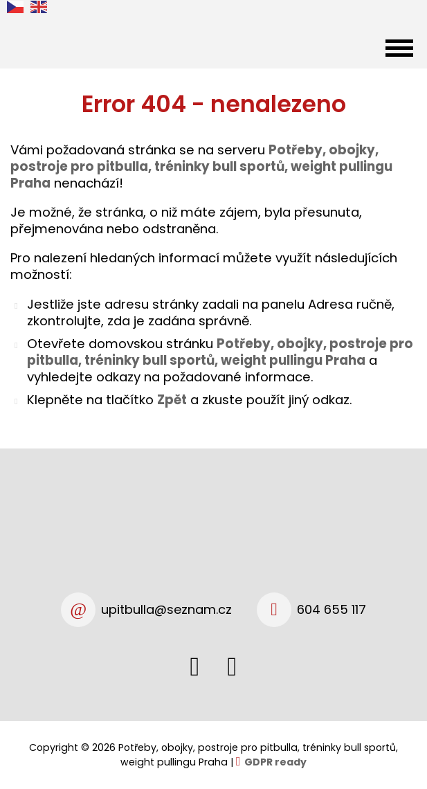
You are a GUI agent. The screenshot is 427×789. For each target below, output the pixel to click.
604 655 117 (331, 609)
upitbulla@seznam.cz (166, 609)
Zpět (172, 399)
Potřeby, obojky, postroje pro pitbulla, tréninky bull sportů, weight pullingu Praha (220, 352)
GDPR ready (275, 762)
